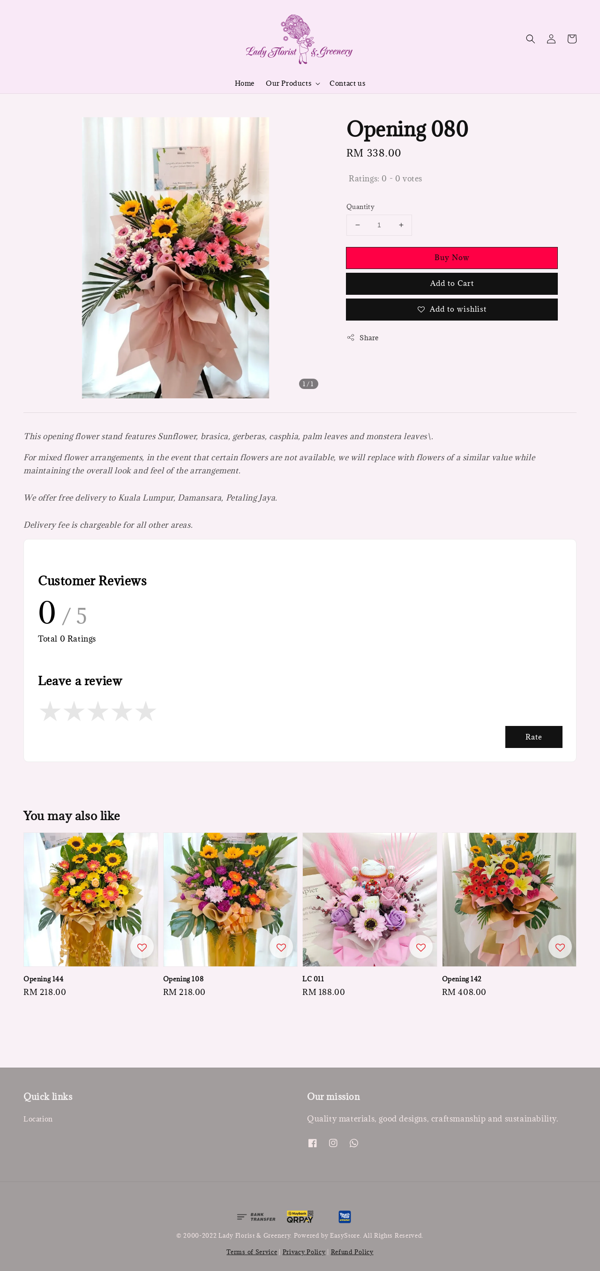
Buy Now (452, 257)
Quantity (360, 206)
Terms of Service (251, 1252)
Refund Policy (352, 1252)
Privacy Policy (304, 1252)
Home (245, 83)
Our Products (288, 83)
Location (38, 1119)
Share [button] (362, 337)
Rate (533, 736)
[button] (530, 39)
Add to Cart (452, 283)
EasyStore (345, 1235)
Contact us (347, 83)
